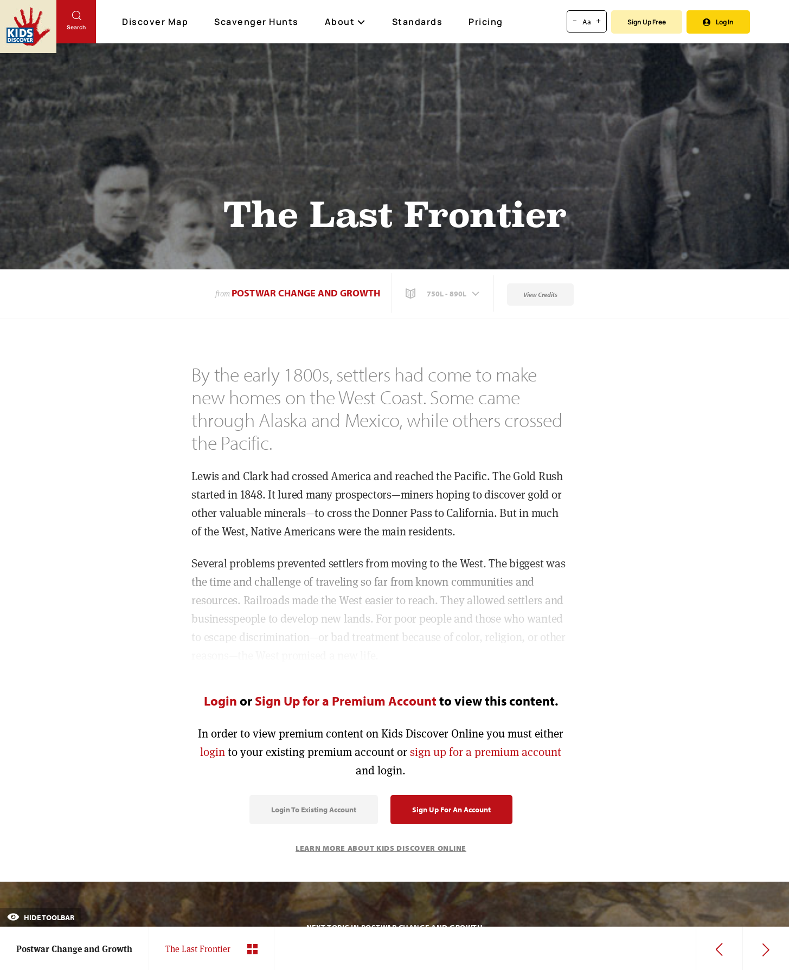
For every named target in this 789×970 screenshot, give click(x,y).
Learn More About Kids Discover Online (381, 848)
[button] (443, 294)
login (212, 752)
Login (220, 701)
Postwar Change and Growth (306, 293)
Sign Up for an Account (451, 809)
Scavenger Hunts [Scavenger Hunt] (257, 22)
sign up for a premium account (485, 752)
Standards (417, 22)
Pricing (486, 22)
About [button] (345, 22)
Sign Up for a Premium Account (346, 701)
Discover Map (156, 21)
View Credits (540, 294)
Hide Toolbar (40, 917)
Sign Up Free (646, 22)
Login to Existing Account (313, 809)
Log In (718, 22)
